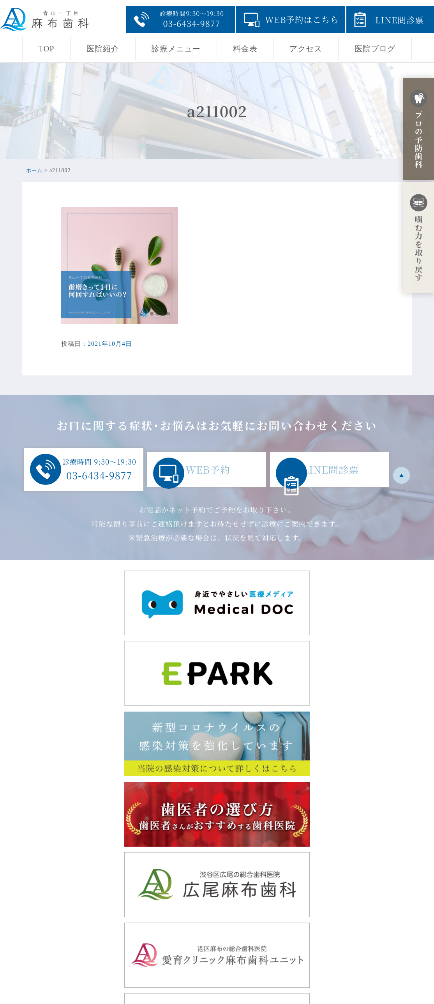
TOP (46, 48)
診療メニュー (176, 48)
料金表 (245, 48)
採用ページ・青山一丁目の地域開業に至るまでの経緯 (306, 947)
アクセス (305, 48)
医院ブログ (375, 48)
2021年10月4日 (110, 343)
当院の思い (243, 910)
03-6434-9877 (103, 957)
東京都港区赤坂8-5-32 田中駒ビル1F (137, 912)
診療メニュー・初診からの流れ (273, 935)
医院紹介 (102, 48)
